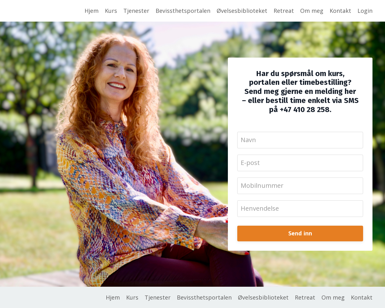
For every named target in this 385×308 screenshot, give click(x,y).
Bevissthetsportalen (183, 10)
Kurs (111, 10)
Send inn (300, 233)
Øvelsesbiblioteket (242, 10)
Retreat (284, 10)
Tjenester (136, 10)
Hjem (92, 10)
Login (364, 10)
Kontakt (340, 10)
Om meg (311, 10)
